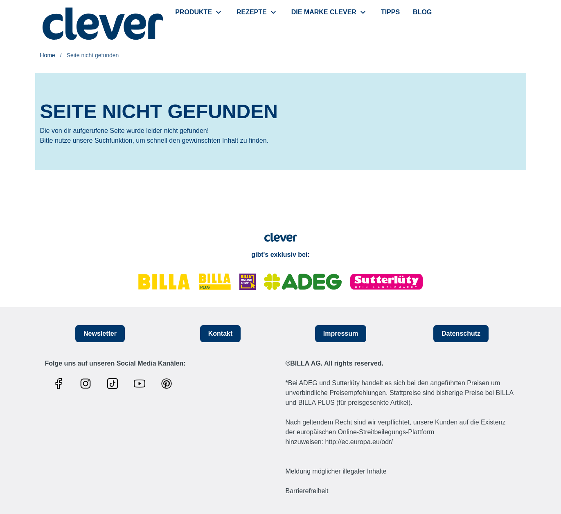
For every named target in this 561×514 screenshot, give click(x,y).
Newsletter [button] (100, 333)
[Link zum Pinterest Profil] (168, 383)
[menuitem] (199, 12)
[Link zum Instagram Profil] (87, 383)
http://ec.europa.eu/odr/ (358, 441)
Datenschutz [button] (461, 333)
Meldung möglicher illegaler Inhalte (336, 471)
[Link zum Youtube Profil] (141, 383)
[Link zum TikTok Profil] (114, 383)
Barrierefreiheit (307, 490)
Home (47, 55)
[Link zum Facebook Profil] (60, 383)
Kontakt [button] (220, 333)
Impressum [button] (340, 333)
